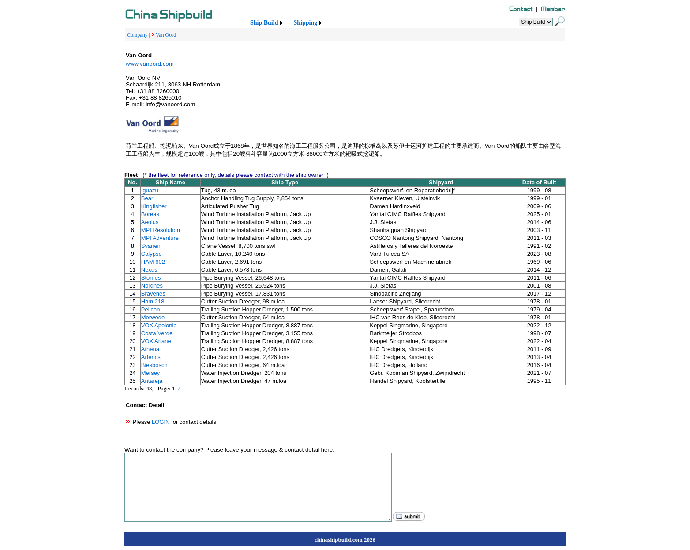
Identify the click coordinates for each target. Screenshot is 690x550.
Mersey (150, 373)
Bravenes (153, 293)
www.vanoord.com (150, 63)
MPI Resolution (160, 230)
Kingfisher (154, 206)
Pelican (150, 309)
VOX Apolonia (159, 325)
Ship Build (264, 22)
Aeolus (150, 222)
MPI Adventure (160, 238)
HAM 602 (153, 261)
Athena (150, 349)
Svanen (151, 246)
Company (137, 35)
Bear (147, 198)
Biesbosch (154, 365)
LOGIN (160, 422)
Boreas (150, 214)
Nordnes (152, 285)
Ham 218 (153, 301)
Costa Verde (157, 333)
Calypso (151, 254)
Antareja (151, 381)
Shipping (305, 22)
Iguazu (149, 190)
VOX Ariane (156, 341)
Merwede (153, 317)
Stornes (151, 277)
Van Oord (166, 35)
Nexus (149, 269)
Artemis (151, 357)
